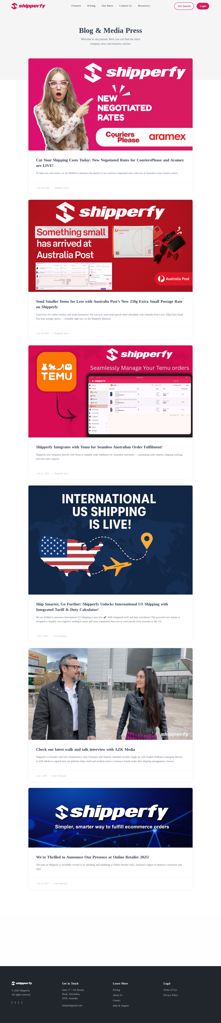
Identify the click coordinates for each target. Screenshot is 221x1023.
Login (203, 6)
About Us (117, 995)
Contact (116, 1000)
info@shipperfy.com (72, 1005)
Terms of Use (170, 990)
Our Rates (107, 5)
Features (76, 5)
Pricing (91, 5)
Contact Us (125, 5)
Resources (143, 5)
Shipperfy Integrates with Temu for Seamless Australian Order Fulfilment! (100, 446)
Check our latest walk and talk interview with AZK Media (86, 748)
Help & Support (121, 1005)
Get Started (184, 6)
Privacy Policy (170, 995)
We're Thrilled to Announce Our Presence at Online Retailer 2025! (93, 856)
